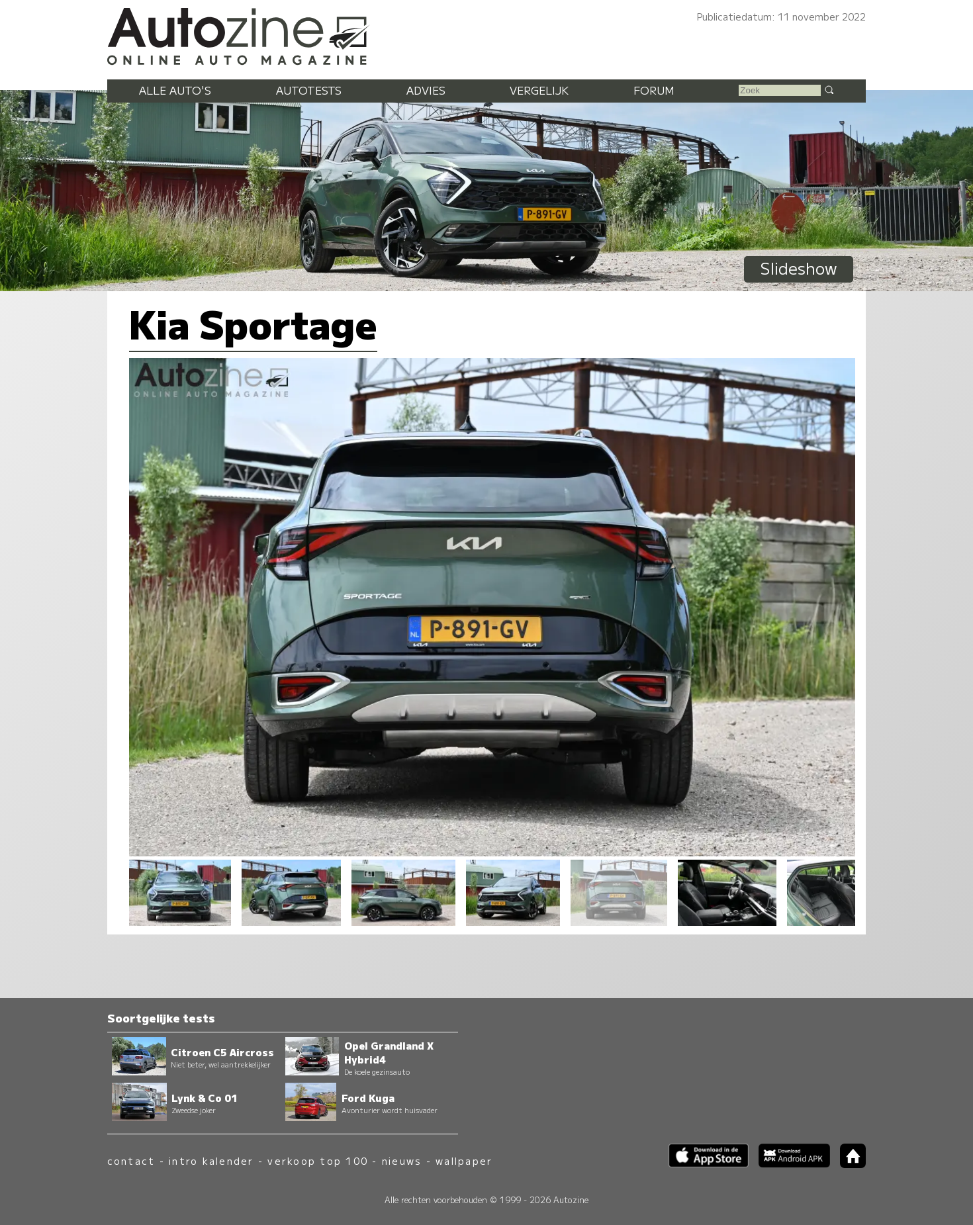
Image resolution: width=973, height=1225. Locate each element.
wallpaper (464, 1160)
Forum (653, 90)
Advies (425, 90)
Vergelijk (539, 90)
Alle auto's (175, 90)
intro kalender (211, 1160)
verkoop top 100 (317, 1160)
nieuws (402, 1160)
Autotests (309, 90)
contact (131, 1160)
